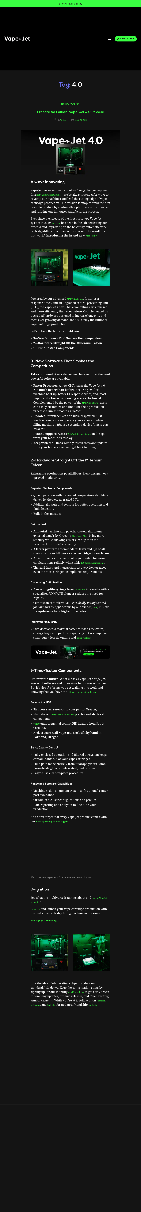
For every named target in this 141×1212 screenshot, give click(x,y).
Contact (31, 1056)
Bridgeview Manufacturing (69, 732)
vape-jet (65, 1036)
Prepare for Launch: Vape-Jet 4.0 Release (70, 112)
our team (58, 228)
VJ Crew (63, 120)
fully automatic (49, 1036)
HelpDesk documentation (84, 443)
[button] (109, 38)
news (58, 1036)
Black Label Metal (84, 545)
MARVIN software (79, 308)
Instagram (52, 1023)
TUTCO (38, 742)
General (64, 105)
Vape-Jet (76, 105)
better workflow (88, 651)
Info (21, 1056)
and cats (52, 1027)
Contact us (38, 927)
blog (40, 1036)
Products (11, 1056)
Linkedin (73, 1023)
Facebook (37, 1023)
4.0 (35, 1036)
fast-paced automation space (56, 195)
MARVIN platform (94, 412)
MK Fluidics (82, 603)
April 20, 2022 (81, 120)
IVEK (96, 621)
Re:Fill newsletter (80, 1010)
